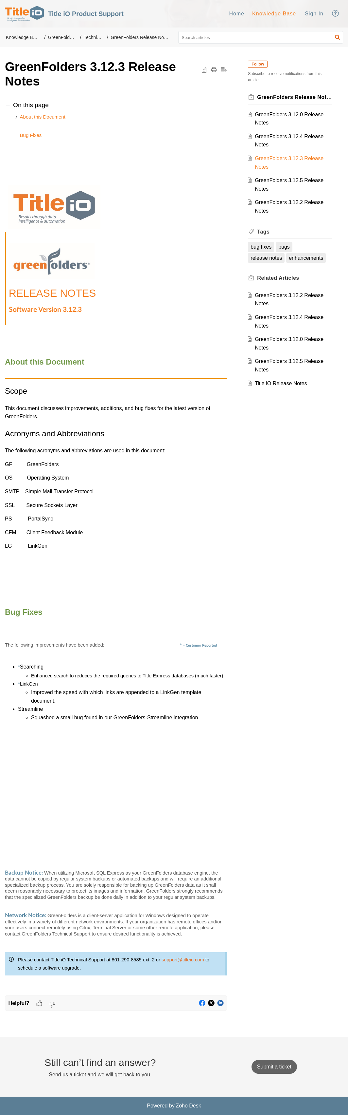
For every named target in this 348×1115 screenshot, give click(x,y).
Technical (93, 37)
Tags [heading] (263, 232)
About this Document (42, 117)
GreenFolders (62, 37)
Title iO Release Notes (281, 383)
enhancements (306, 258)
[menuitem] (237, 13)
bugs (284, 247)
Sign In (314, 13)
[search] (260, 37)
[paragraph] (116, 574)
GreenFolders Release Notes (140, 37)
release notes (266, 258)
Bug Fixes (31, 135)
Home (236, 13)
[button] (335, 13)
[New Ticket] (274, 1066)
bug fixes (261, 247)
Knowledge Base (274, 13)
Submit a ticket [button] (274, 1066)
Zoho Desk (188, 1105)
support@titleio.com (183, 959)
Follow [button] (258, 64)
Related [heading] (278, 278)
